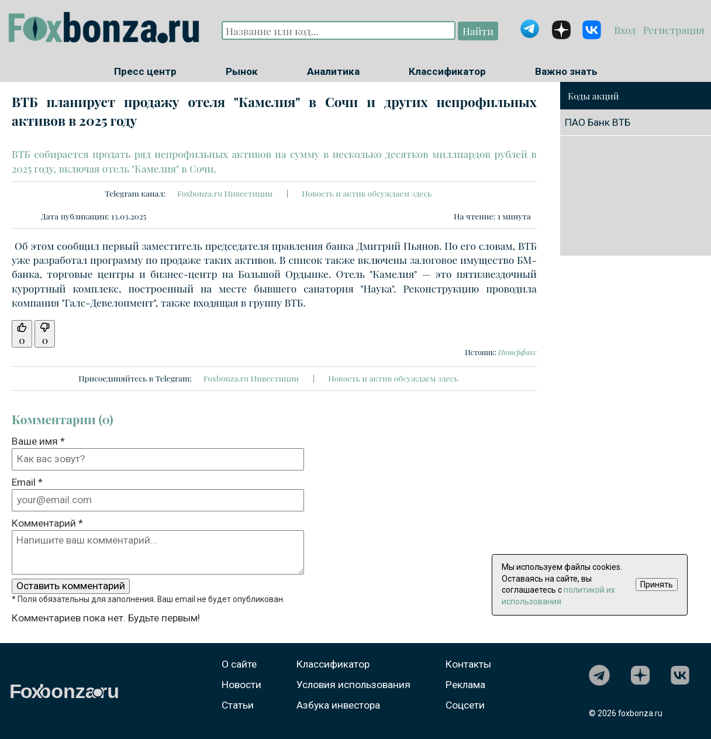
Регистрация (672, 29)
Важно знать (566, 71)
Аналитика (333, 71)
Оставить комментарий (70, 586)
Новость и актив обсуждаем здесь (367, 193)
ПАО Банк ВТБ (597, 122)
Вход (626, 29)
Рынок (242, 71)
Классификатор (447, 71)
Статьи (238, 705)
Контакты (468, 664)
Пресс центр (145, 71)
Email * (27, 482)
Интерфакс (517, 352)
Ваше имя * (38, 441)
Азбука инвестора (338, 705)
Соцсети (465, 705)
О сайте (239, 664)
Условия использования (353, 684)
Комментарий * (47, 523)
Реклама (465, 684)
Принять (656, 584)
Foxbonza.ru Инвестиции (224, 193)
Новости (241, 684)
